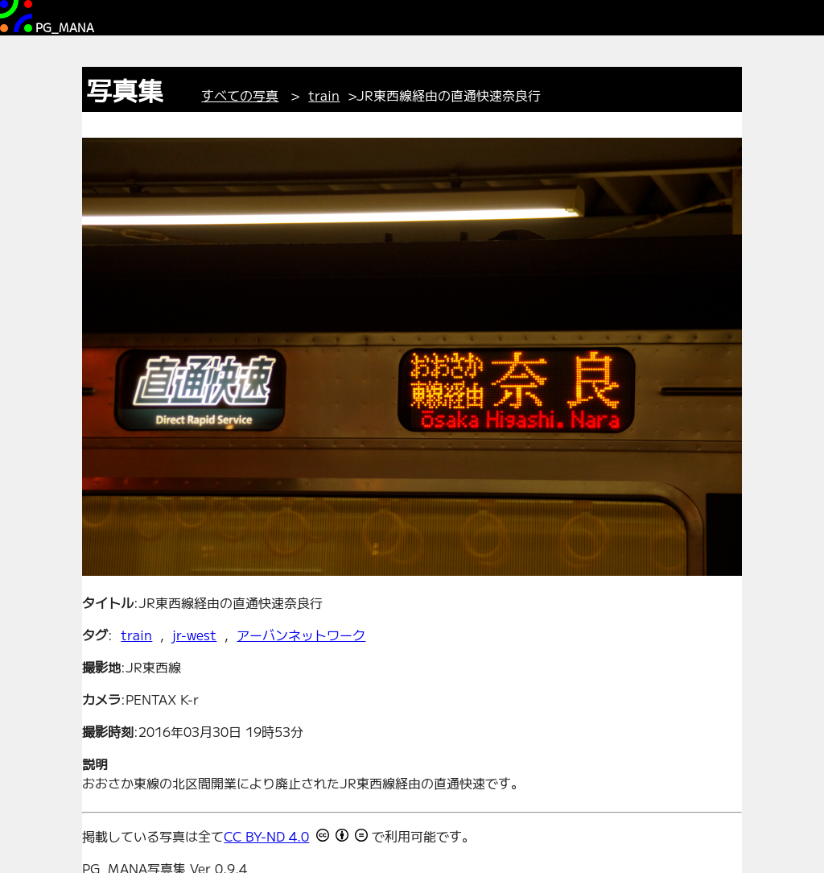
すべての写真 (239, 95)
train (324, 95)
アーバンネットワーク (301, 634)
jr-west (194, 634)
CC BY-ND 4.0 (266, 836)
